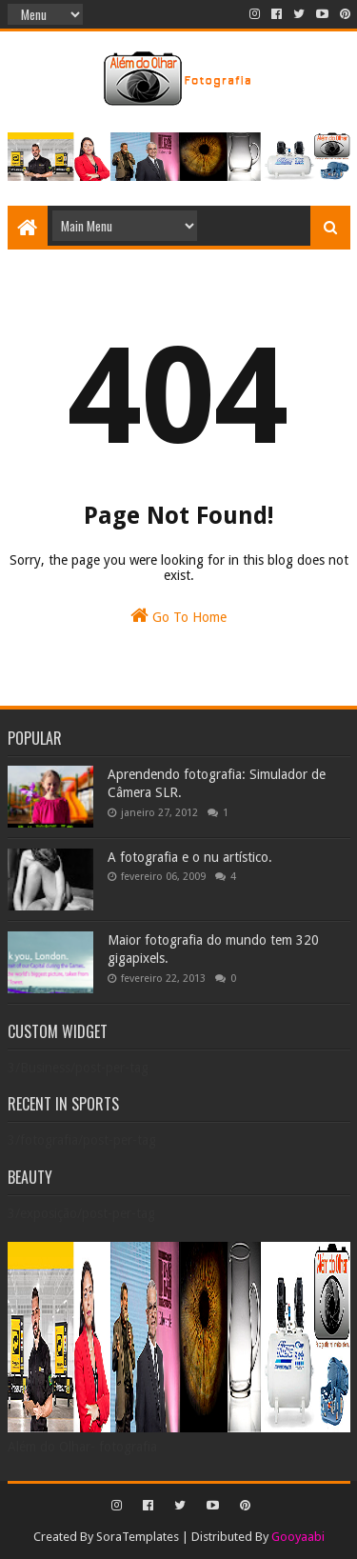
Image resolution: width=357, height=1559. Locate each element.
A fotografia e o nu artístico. (190, 857)
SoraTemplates (137, 1536)
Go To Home (178, 615)
